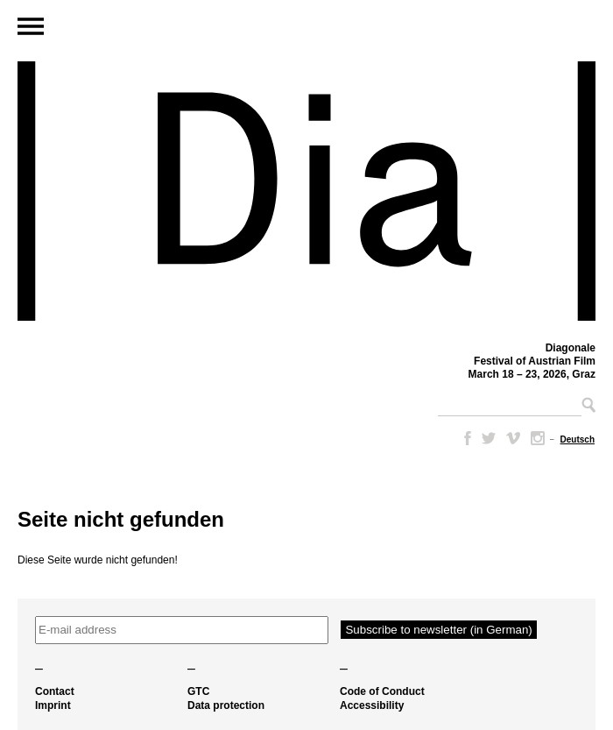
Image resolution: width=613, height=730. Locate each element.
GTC (198, 691)
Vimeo (513, 438)
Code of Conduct (382, 691)
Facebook (464, 438)
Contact (54, 691)
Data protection (225, 705)
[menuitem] (577, 439)
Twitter (489, 438)
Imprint (53, 705)
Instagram (538, 438)
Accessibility (372, 705)
